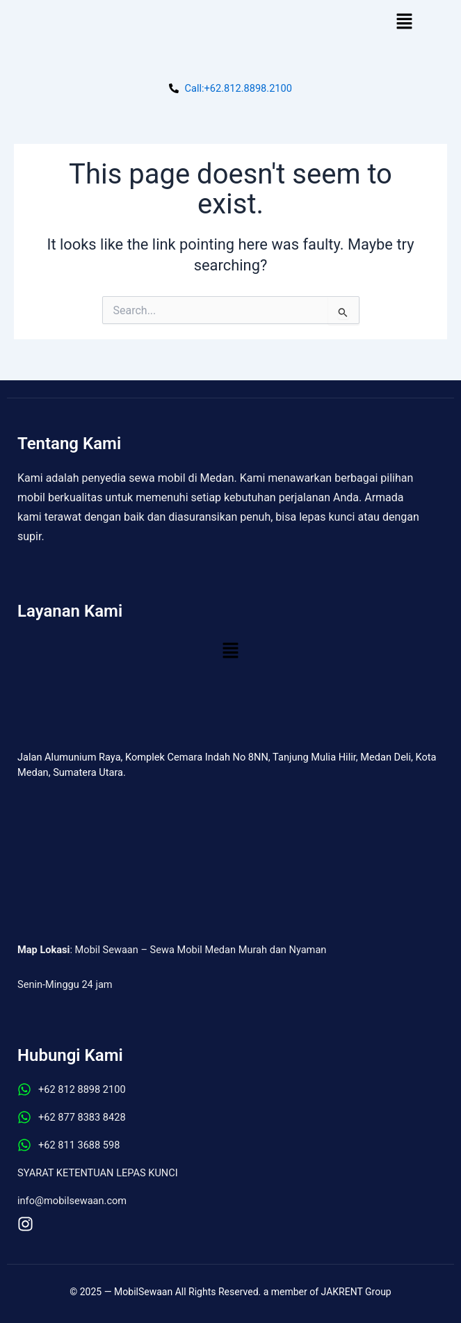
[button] (404, 22)
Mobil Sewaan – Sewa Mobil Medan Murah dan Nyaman (201, 949)
